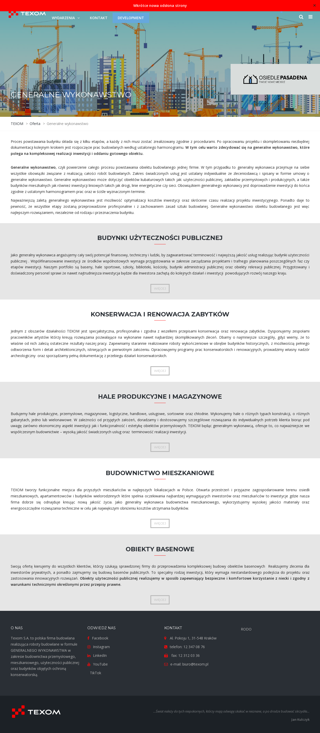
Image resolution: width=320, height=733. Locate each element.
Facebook (100, 638)
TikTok (95, 672)
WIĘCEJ (160, 288)
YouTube (100, 664)
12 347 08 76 (194, 646)
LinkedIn (100, 655)
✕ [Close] (314, 5)
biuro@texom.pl (195, 664)
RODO (246, 629)
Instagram (101, 646)
